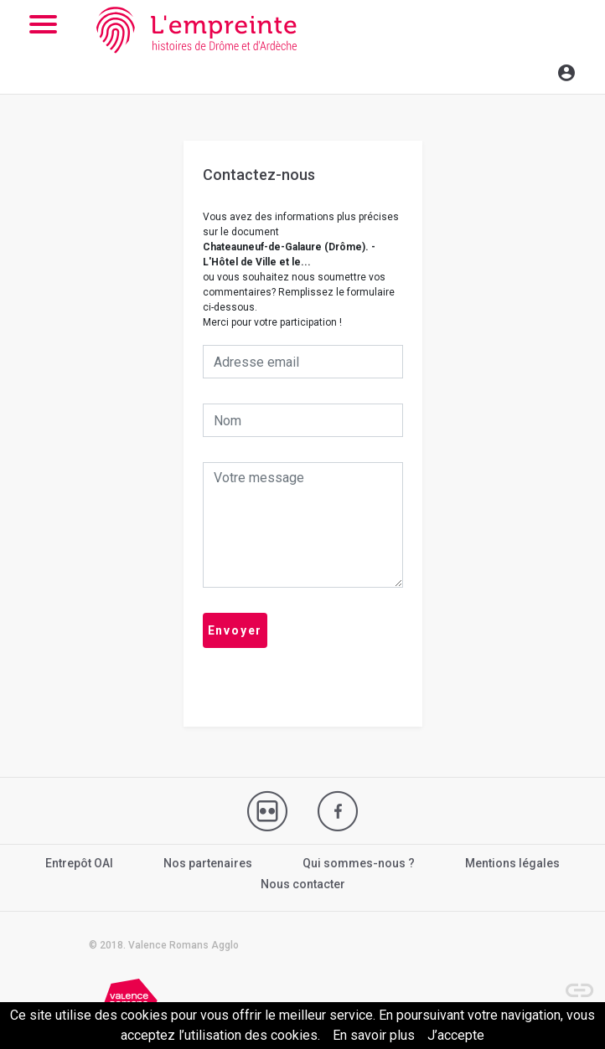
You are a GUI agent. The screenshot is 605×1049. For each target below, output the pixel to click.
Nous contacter (303, 884)
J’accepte (455, 1035)
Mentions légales (512, 863)
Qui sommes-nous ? (358, 863)
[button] (571, 982)
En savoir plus (374, 1035)
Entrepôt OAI (79, 863)
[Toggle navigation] (530, 70)
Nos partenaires (207, 863)
